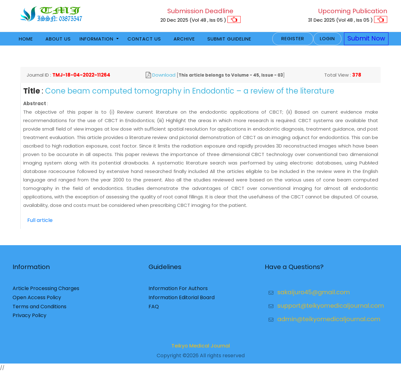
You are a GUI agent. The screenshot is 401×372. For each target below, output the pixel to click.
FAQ (153, 308)
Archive (184, 38)
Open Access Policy (37, 299)
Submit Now (366, 38)
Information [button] (97, 38)
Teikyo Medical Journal (200, 348)
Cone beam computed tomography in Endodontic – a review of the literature (189, 91)
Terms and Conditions (39, 308)
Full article (40, 220)
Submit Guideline (229, 38)
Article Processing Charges (46, 290)
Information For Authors (178, 290)
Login (327, 38)
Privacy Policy (29, 317)
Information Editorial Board (181, 299)
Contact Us (144, 38)
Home (26, 38)
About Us (58, 38)
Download (163, 75)
